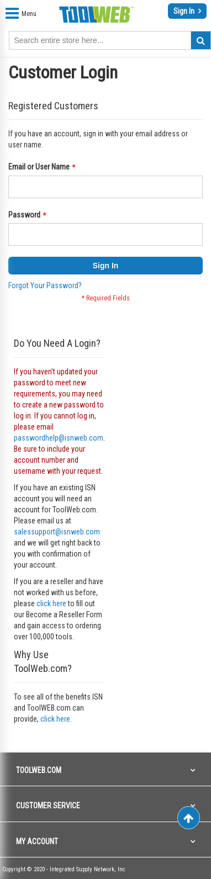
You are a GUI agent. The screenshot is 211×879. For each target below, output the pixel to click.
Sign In (184, 11)
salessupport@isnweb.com (57, 531)
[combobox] (110, 40)
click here (51, 603)
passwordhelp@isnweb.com (58, 437)
